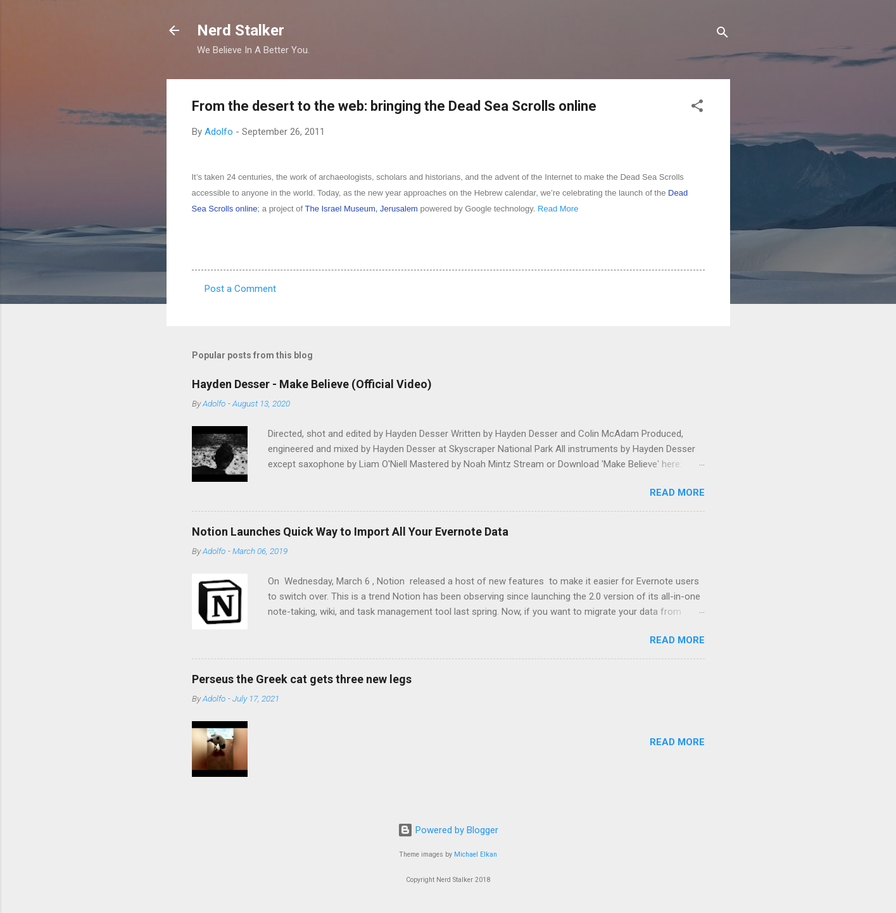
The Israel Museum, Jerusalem (361, 208)
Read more (677, 492)
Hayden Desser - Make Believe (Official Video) (312, 384)
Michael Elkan (475, 854)
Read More (558, 208)
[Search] (722, 34)
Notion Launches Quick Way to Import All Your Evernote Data (350, 531)
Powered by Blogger (448, 830)
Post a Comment (240, 288)
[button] (697, 108)
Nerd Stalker (240, 30)
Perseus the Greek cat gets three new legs (302, 679)
